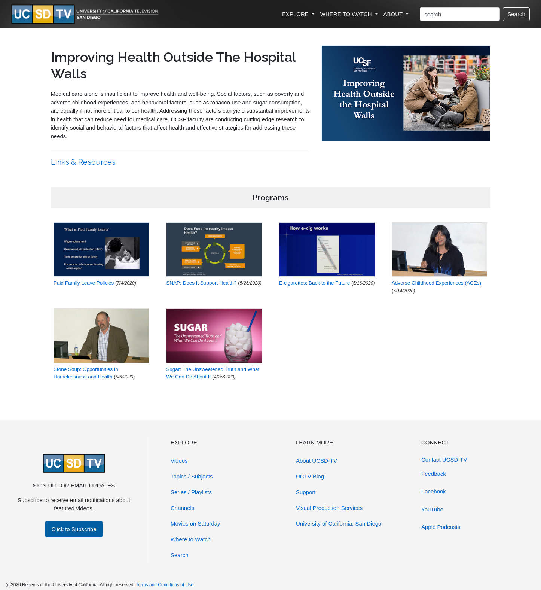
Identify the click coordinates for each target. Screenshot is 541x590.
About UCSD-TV (316, 460)
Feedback (433, 474)
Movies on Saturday (195, 523)
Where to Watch (191, 539)
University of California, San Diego (338, 523)
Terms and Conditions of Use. (165, 584)
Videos (179, 460)
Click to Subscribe (73, 529)
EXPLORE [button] (296, 14)
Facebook (433, 491)
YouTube (432, 509)
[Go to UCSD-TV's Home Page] (86, 14)
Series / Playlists (191, 492)
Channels (182, 508)
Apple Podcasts (440, 527)
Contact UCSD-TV (444, 459)
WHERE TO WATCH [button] (346, 14)
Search (516, 14)
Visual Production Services (329, 508)
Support (306, 492)
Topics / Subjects (192, 476)
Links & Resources (84, 162)
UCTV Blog (310, 476)
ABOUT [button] (393, 14)
